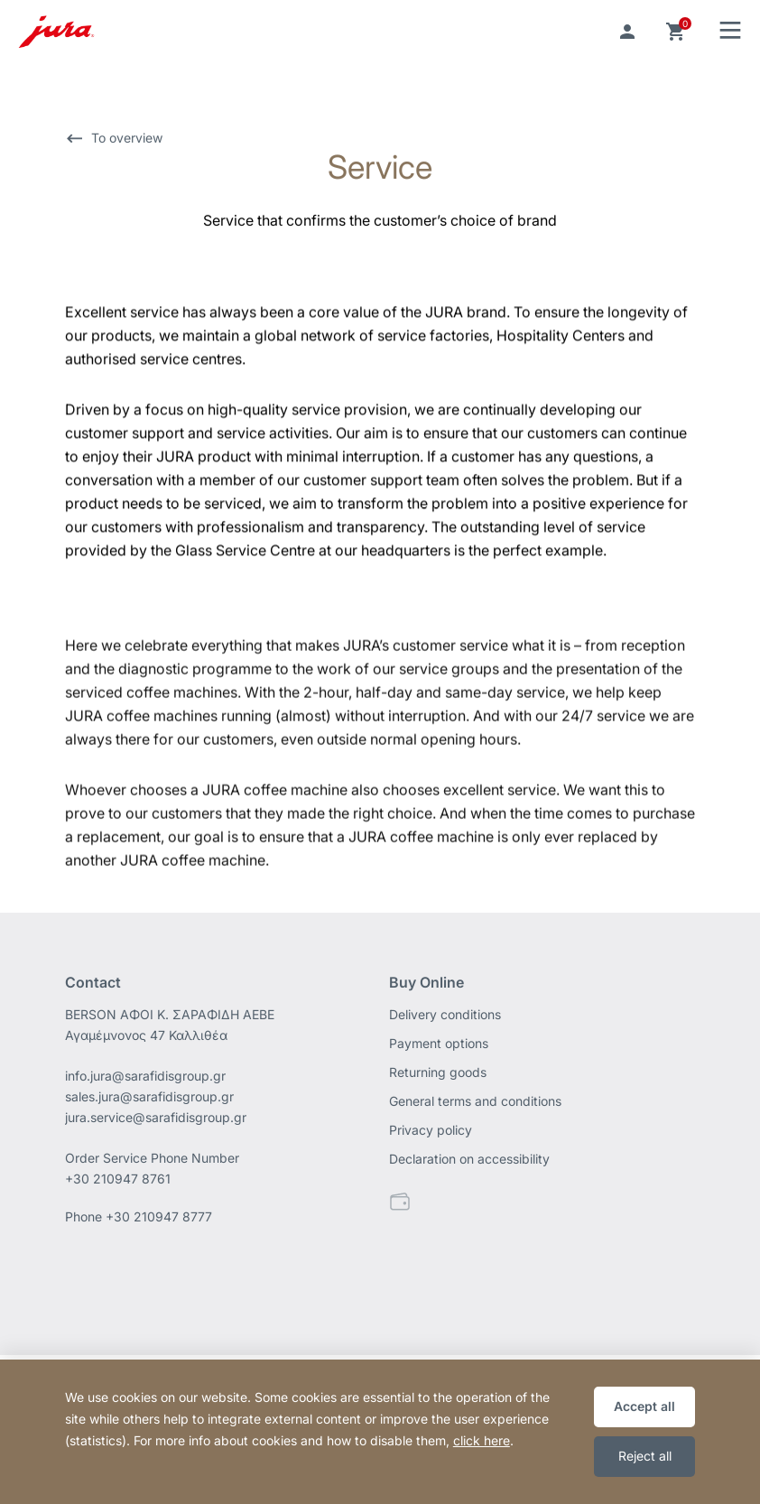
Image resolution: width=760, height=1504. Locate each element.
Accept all (644, 1406)
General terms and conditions (475, 1101)
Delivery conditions (445, 1014)
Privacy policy (430, 1129)
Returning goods (438, 1072)
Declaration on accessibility (469, 1158)
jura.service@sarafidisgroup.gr (155, 1117)
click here (481, 1440)
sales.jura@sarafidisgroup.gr (149, 1096)
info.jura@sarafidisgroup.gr (145, 1075)
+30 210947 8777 (159, 1216)
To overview (126, 139)
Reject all (645, 1455)
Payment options (438, 1043)
